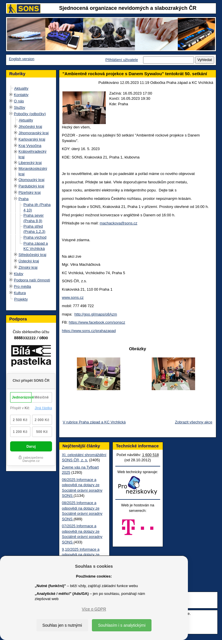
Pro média (22, 286)
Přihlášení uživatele (121, 60)
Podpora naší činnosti (32, 280)
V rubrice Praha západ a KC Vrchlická (94, 422)
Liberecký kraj (30, 163)
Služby (19, 107)
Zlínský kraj (28, 267)
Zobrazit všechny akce (193, 422)
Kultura (20, 293)
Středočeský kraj (32, 254)
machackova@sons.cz (118, 223)
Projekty (21, 299)
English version (21, 59)
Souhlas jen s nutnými (62, 625)
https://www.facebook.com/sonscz (97, 322)
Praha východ (35, 237)
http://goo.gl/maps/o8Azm (95, 314)
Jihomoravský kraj (33, 133)
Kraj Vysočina (29, 145)
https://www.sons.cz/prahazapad (89, 331)
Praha (23, 199)
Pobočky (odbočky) (30, 114)
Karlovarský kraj (31, 139)
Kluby (18, 274)
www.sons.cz (73, 297)
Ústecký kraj (28, 261)
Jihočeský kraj (30, 126)
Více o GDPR (94, 609)
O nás (19, 101)
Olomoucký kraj (31, 180)
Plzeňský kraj (29, 192)
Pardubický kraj (31, 186)
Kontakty (21, 95)
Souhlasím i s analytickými (121, 625)
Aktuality (21, 88)
